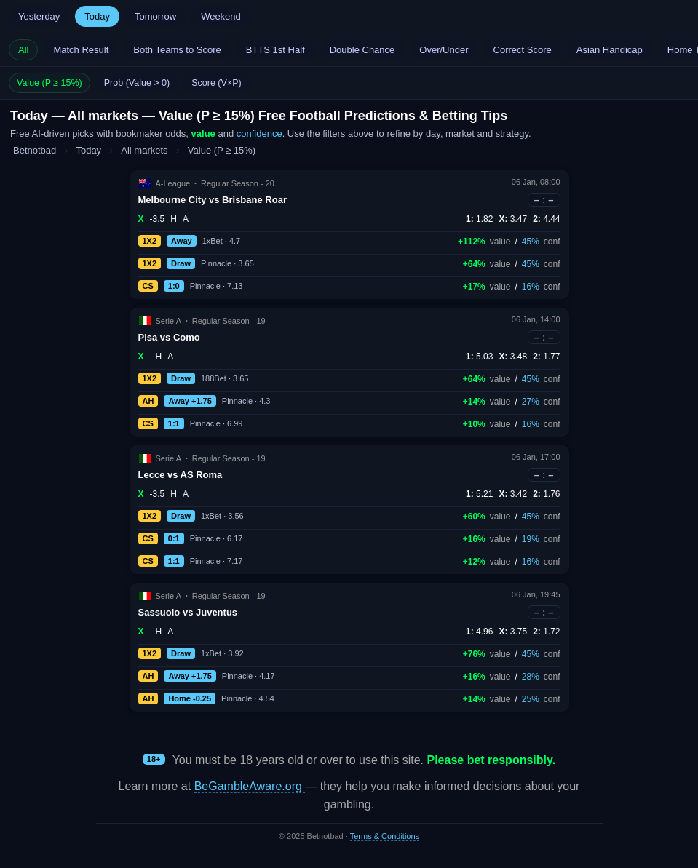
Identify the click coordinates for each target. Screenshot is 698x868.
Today (97, 16)
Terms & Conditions (384, 836)
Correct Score (522, 49)
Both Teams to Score (177, 49)
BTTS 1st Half (275, 49)
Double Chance (362, 49)
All (23, 49)
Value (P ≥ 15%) (49, 83)
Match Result (80, 49)
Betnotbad (34, 150)
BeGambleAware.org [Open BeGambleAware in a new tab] (250, 786)
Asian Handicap (609, 49)
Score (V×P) (216, 83)
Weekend (221, 16)
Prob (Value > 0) (137, 83)
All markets (145, 150)
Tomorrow (155, 16)
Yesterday (39, 16)
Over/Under (443, 49)
